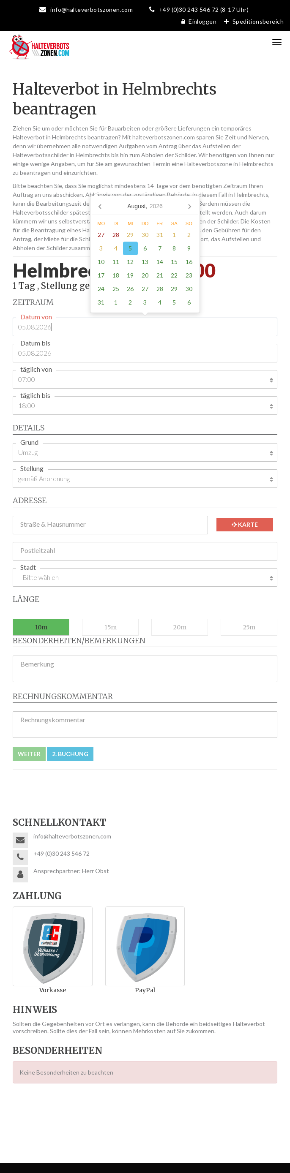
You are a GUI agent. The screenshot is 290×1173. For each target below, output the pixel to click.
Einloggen (196, 21)
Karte (245, 524)
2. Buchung (70, 753)
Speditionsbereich (252, 21)
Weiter (29, 753)
